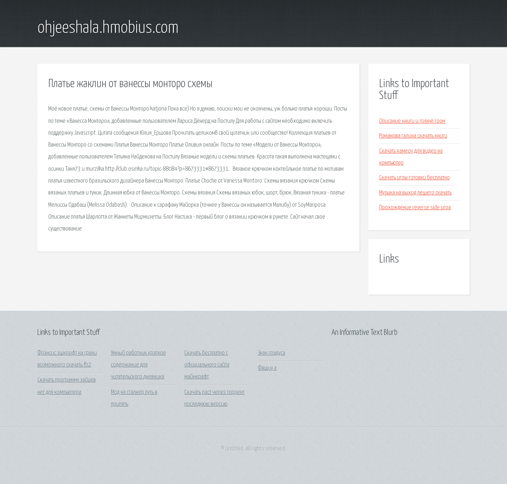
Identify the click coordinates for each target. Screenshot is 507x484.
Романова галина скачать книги (413, 136)
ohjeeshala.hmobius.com (108, 28)
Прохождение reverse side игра (415, 208)
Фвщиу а (267, 368)
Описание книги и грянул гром (412, 121)
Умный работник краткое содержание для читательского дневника (138, 365)
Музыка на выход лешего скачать (415, 193)
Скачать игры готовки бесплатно (414, 178)
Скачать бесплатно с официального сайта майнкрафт (206, 365)
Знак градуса (271, 353)
